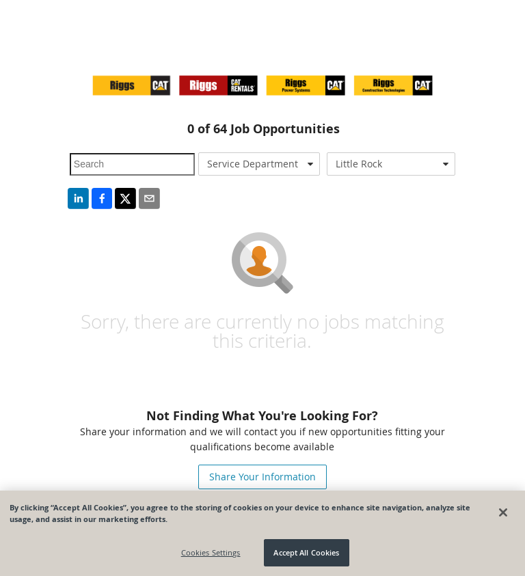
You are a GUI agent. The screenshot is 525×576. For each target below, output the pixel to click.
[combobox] (259, 164)
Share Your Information (262, 476)
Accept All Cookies (306, 552)
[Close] (503, 512)
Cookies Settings (211, 552)
